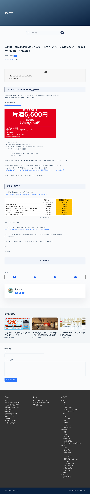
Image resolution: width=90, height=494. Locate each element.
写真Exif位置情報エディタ (41, 400)
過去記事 (7, 411)
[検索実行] (62, 32)
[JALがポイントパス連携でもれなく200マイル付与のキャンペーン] (17, 324)
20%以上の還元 (68, 465)
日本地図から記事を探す (12, 407)
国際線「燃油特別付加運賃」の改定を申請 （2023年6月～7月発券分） (26, 194)
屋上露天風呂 (67, 452)
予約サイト (66, 439)
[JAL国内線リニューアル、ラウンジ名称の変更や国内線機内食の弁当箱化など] (45, 324)
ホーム (7, 400)
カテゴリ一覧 (9, 409)
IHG (64, 416)
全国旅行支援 (67, 441)
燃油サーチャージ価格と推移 (72, 443)
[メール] (75, 277)
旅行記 (63, 445)
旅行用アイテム (68, 477)
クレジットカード (68, 463)
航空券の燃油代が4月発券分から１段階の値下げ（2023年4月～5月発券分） (28, 229)
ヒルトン (66, 421)
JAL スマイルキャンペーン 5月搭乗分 (20, 75)
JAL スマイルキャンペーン (13, 105)
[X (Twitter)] (15, 277)
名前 (6, 351)
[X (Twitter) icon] (20, 293)
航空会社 (64, 400)
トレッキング (67, 457)
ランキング (66, 436)
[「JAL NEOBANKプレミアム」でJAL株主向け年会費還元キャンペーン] (72, 324)
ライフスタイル (66, 474)
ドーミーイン (67, 425)
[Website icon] (16, 293)
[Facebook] (55, 277)
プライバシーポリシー (11, 491)
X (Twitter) (8, 418)
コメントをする (9, 360)
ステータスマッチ (68, 411)
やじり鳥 (9, 13)
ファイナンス (65, 461)
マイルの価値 (67, 407)
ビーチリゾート (68, 450)
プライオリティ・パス (70, 409)
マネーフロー (67, 470)
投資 (64, 472)
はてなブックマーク (11, 416)
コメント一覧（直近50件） (13, 402)
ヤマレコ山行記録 (10, 423)
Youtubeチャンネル (10, 421)
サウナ (65, 454)
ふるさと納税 (67, 468)
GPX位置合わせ (37, 405)
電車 (64, 432)
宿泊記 (65, 447)
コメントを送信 (10, 380)
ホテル (63, 414)
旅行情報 (64, 429)
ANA (64, 402)
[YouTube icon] (23, 293)
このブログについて (11, 414)
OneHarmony (67, 427)
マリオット (66, 418)
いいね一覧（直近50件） (12, 405)
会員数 (65, 434)
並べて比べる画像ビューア (41, 402)
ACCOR (65, 423)
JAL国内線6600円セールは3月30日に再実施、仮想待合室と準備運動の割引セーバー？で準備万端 (34, 170)
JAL (15, 55)
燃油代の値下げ (14, 78)
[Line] (35, 277)
